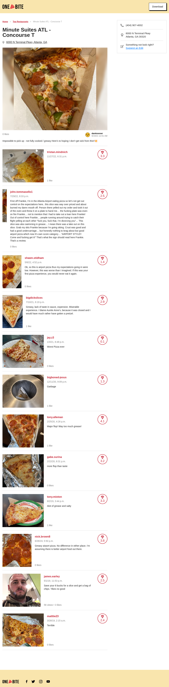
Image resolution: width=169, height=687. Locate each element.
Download (157, 6)
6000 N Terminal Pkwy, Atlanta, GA (26, 42)
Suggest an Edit (134, 48)
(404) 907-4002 (134, 25)
